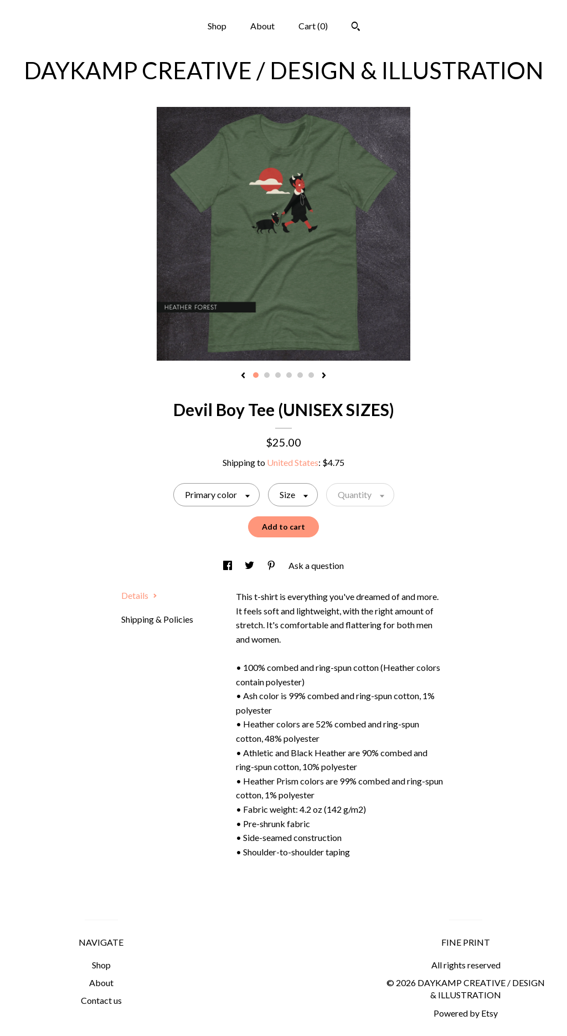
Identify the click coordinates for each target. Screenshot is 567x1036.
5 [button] (300, 375)
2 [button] (267, 375)
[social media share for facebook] (228, 565)
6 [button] (311, 375)
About (262, 25)
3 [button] (278, 375)
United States (292, 462)
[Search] (356, 28)
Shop (217, 25)
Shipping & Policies (157, 619)
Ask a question (316, 565)
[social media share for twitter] (250, 565)
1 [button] (256, 375)
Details (139, 595)
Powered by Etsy (466, 1013)
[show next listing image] (324, 376)
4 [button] (289, 375)
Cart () (313, 25)
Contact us (101, 1000)
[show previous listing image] (243, 376)
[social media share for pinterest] (272, 565)
